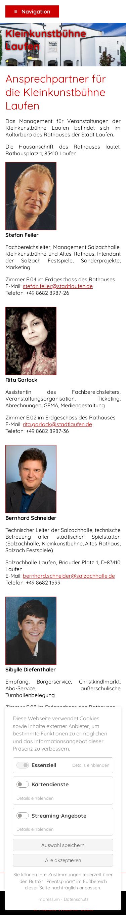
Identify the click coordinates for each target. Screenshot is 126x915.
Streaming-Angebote (59, 815)
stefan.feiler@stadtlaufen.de (58, 286)
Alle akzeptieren (63, 860)
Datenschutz (76, 899)
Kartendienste (50, 784)
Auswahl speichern (63, 845)
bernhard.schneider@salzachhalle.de (69, 575)
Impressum (49, 899)
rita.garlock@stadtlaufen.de (57, 424)
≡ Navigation (32, 11)
